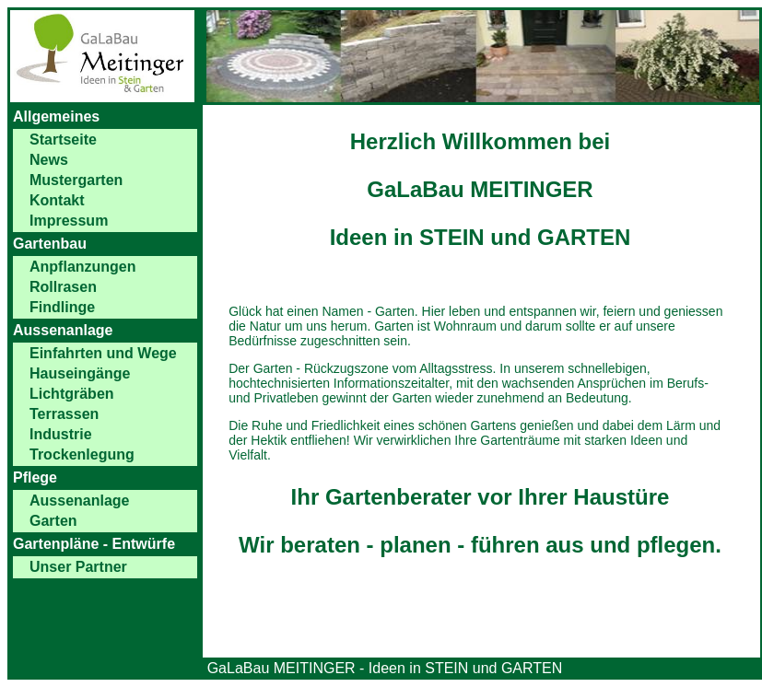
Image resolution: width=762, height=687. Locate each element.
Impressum (68, 220)
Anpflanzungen (82, 266)
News (48, 160)
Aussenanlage (79, 500)
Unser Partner (78, 567)
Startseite (63, 139)
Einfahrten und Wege (103, 353)
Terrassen (64, 414)
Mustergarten (76, 180)
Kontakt (57, 200)
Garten (53, 521)
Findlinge (62, 307)
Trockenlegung (82, 454)
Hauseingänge (79, 373)
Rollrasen (63, 287)
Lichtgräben (71, 394)
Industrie (60, 434)
